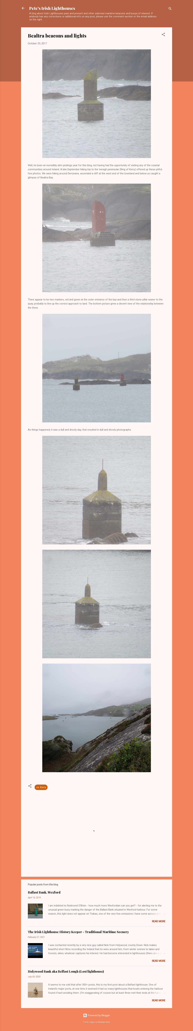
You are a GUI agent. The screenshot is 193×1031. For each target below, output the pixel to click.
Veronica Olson (104, 1022)
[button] (163, 35)
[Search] (170, 9)
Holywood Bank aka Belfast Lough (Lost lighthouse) (66, 971)
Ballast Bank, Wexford (44, 892)
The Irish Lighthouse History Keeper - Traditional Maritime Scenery (78, 932)
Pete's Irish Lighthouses (52, 8)
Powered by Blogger (96, 1015)
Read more (158, 921)
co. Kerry (41, 787)
